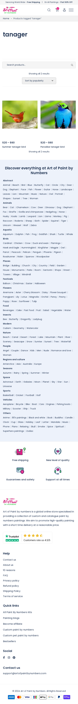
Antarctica (8, 363)
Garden (61, 265)
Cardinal (7, 243)
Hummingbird (29, 247)
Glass (20, 422)
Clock (6, 422)
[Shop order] (39, 80)
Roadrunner (9, 256)
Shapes (7, 198)
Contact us (9, 559)
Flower (38, 189)
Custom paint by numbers (18, 629)
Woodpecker (43, 256)
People (7, 346)
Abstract (8, 180)
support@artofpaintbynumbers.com (24, 673)
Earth (18, 381)
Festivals (8, 278)
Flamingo (56, 243)
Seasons (8, 368)
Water (67, 310)
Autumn (7, 372)
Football (30, 395)
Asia (18, 363)
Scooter (17, 408)
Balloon (6, 283)
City (62, 185)
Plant (60, 337)
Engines (50, 404)
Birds (6, 238)
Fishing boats (63, 404)
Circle (55, 185)
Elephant (14, 189)
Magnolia (34, 296)
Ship (25, 408)
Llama (48, 216)
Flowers (8, 287)
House (6, 270)
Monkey (57, 216)
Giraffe (12, 211)
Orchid (44, 296)
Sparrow (30, 256)
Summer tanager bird (14, 146)
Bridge (6, 265)
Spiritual (59, 426)
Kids (32, 350)
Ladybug (37, 319)
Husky (6, 216)
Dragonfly (26, 319)
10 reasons (9, 570)
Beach (16, 185)
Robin (20, 256)
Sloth (37, 220)
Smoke (41, 426)
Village (16, 274)
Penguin (37, 252)
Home (6, 18)
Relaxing (24, 426)
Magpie (54, 247)
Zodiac (29, 431)
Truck (33, 408)
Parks (29, 270)
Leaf (38, 422)
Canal (15, 337)
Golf (38, 395)
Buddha (59, 417)
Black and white (37, 417)
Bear (5, 207)
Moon (37, 381)
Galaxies (27, 381)
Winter (45, 372)
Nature (43, 193)
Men (39, 350)
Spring (25, 372)
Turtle (61, 234)
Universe (7, 386)
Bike (28, 404)
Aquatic (8, 229)
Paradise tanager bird (52, 146)
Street (66, 270)
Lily (17, 296)
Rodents (19, 220)
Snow (29, 341)
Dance (24, 350)
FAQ (5, 575)
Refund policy (11, 586)
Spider (45, 220)
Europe (38, 363)
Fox (4, 211)
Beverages (8, 310)
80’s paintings (19, 417)
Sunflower (24, 301)
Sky (53, 381)
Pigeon (57, 252)
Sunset (16, 198)
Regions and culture (14, 359)
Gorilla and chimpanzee (31, 211)
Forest (33, 337)
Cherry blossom (31, 292)
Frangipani (8, 296)
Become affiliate (12, 624)
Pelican (26, 252)
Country (43, 265)
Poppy (6, 301)
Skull (33, 426)
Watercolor (32, 328)
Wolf (25, 225)
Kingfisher (43, 247)
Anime (6, 417)
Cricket (19, 395)
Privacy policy (11, 580)
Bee (5, 319)
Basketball (8, 395)
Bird (23, 185)
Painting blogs (11, 618)
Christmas (18, 283)
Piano (15, 426)
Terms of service (13, 596)
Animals (8, 202)
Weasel (17, 225)
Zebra (33, 225)
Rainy (16, 372)
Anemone (8, 292)
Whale (69, 234)
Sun (66, 381)
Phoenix (48, 252)
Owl (51, 193)
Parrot (6, 252)
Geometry (18, 328)
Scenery (7, 341)
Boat (34, 404)
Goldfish (43, 234)
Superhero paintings (13, 431)
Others (7, 413)
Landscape (66, 189)
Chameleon (22, 207)
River (67, 337)
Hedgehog (51, 211)
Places (7, 261)
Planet (46, 381)
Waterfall (66, 341)
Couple (15, 350)
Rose (14, 301)
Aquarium (8, 234)
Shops (58, 270)
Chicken (18, 243)
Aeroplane (8, 404)
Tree (25, 198)
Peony (62, 296)
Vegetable (56, 310)
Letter (46, 422)
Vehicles (8, 399)
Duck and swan (41, 243)
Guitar (47, 189)
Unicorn (7, 225)
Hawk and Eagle (11, 247)
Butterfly (38, 185)
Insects (8, 314)
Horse (55, 189)
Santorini (47, 270)
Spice (50, 426)
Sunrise (38, 341)
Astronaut (8, 381)
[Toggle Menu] (71, 10)
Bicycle (19, 404)
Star (60, 381)
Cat (48, 185)
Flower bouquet (58, 292)
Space (7, 377)
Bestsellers (9, 641)
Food (6, 305)
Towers (6, 274)
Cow (33, 207)
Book (50, 417)
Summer (35, 372)
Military (6, 408)
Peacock (16, 252)
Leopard (32, 216)
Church (26, 265)
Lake (41, 337)
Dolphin (19, 234)
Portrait (59, 193)
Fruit (38, 310)
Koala (14, 216)
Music (34, 193)
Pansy (54, 296)
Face (23, 189)
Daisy (45, 292)
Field (52, 265)
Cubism (7, 328)
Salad (46, 310)
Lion (15, 193)
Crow (27, 243)
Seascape (19, 341)
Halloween (40, 283)
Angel (6, 350)
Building (16, 265)
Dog (5, 189)
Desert (23, 337)
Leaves (6, 193)
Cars (41, 404)
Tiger (63, 220)
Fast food (29, 310)
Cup (13, 422)
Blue (30, 185)
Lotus (24, 296)
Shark (52, 234)
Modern (8, 323)
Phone (6, 426)
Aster (18, 292)
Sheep (29, 220)
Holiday (29, 422)
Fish (30, 189)
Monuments (18, 270)
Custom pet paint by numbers (21, 635)
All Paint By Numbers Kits (17, 612)
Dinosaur (50, 207)
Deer (69, 185)
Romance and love (61, 350)
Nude (46, 350)
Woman (34, 198)
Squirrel (55, 220)
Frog (34, 234)
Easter (29, 283)
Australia (27, 363)
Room (38, 270)
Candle (69, 417)
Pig (65, 216)
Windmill (26, 274)
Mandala (55, 422)
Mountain (24, 193)
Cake (19, 310)
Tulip (34, 301)
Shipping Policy (11, 591)
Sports (7, 390)
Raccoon (7, 220)
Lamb (22, 216)
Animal (6, 185)
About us (8, 565)
